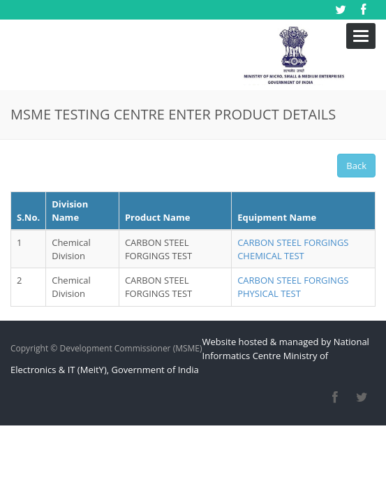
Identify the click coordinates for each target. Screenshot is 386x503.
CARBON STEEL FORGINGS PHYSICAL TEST (292, 251)
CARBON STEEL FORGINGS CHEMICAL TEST (292, 213)
